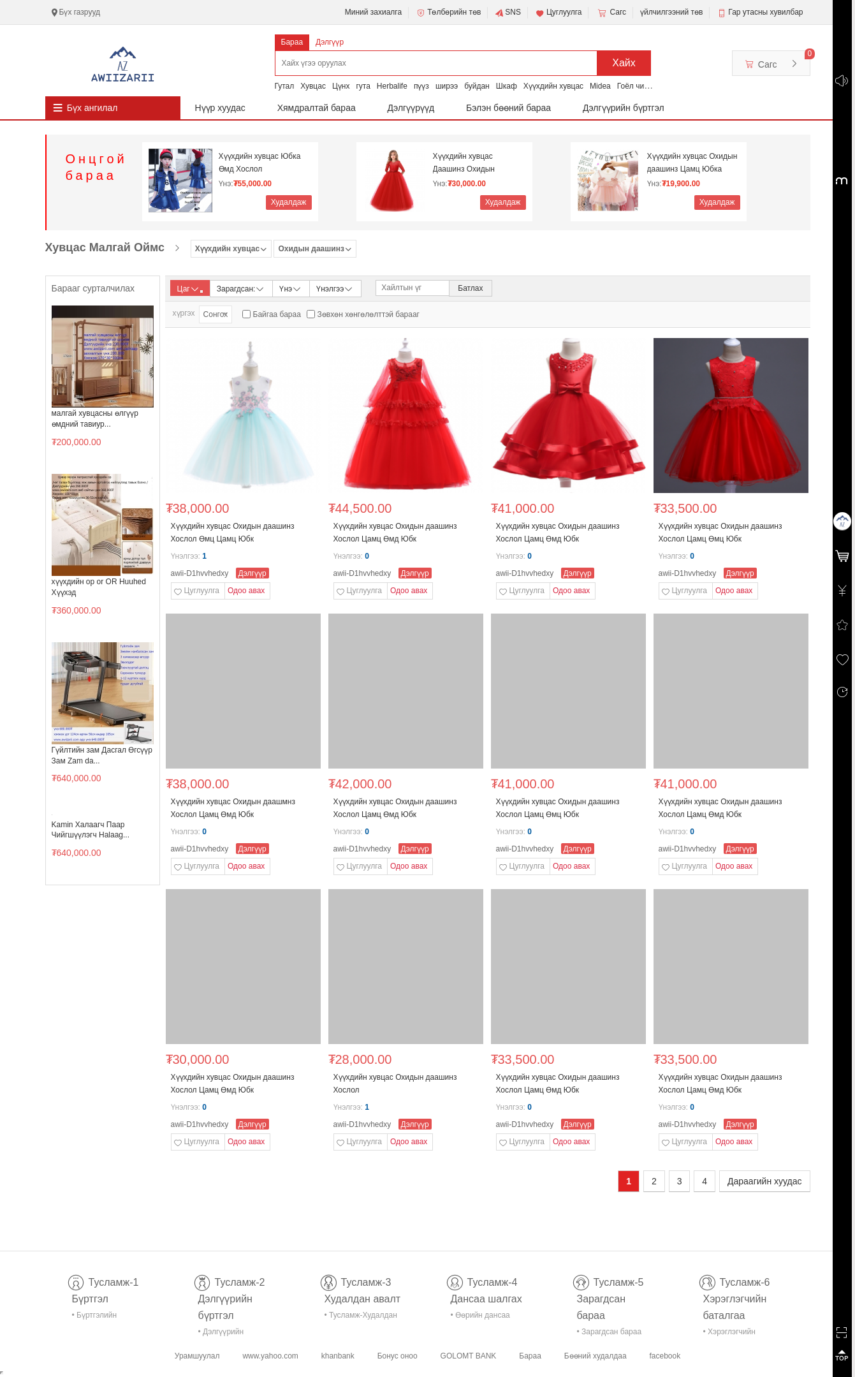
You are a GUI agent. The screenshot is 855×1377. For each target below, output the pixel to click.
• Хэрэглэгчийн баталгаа (729, 1334)
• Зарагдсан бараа (609, 1331)
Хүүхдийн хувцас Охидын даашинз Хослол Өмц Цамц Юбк (233, 532)
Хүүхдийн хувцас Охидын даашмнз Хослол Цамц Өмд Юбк (233, 808)
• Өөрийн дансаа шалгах (480, 1317)
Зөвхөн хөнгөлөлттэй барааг (369, 314)
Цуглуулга (558, 12)
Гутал (285, 86)
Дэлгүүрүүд (411, 108)
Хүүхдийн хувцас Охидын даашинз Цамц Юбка (692, 162)
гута (363, 86)
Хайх (624, 62)
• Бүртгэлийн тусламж (94, 1317)
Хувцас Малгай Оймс (105, 247)
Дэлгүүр (330, 42)
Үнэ (290, 288)
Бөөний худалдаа (595, 1355)
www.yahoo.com (270, 1355)
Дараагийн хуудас (764, 1181)
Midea (600, 86)
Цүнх (341, 86)
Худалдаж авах (289, 204)
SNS (508, 12)
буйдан (477, 86)
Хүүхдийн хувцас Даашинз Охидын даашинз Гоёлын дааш (473, 163)
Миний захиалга (373, 12)
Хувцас (313, 86)
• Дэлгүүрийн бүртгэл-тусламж (228, 1334)
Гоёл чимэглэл (643, 86)
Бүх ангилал (92, 108)
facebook (664, 1355)
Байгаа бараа (277, 314)
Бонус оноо (397, 1355)
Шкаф (506, 86)
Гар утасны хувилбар (765, 12)
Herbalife (392, 86)
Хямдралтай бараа (316, 108)
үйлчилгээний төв (671, 12)
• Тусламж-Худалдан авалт (361, 1317)
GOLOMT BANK (469, 1355)
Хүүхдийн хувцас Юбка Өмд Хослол (260, 162)
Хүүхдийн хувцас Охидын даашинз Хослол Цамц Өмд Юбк (395, 532)
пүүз (421, 86)
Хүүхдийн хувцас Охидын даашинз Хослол (395, 1083)
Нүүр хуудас (220, 108)
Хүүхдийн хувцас (553, 86)
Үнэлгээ (335, 288)
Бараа (292, 42)
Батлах (470, 288)
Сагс (611, 12)
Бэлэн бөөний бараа (508, 108)
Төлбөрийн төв (448, 12)
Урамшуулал (197, 1355)
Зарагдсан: (241, 288)
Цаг (190, 288)
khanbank (337, 1355)
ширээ (446, 86)
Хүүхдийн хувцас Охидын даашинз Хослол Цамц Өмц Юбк (720, 532)
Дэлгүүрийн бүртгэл (623, 108)
